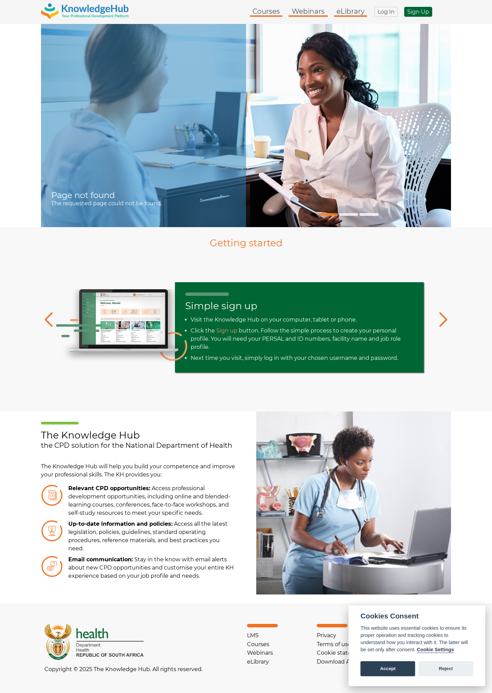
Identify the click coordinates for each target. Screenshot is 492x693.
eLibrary (351, 11)
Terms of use (334, 644)
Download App (337, 661)
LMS (253, 635)
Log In (386, 12)
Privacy (326, 635)
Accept (387, 668)
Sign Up (418, 12)
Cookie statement (342, 653)
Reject (446, 668)
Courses (266, 11)
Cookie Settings (435, 649)
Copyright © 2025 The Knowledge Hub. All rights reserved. (123, 669)
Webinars (308, 11)
